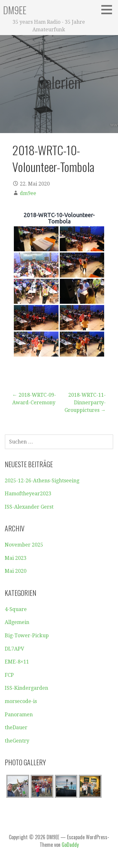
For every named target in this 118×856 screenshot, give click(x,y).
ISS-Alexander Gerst (29, 507)
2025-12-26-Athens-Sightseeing (42, 481)
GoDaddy (70, 844)
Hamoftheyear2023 (28, 494)
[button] (109, 9)
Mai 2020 (15, 571)
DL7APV (14, 649)
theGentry (17, 741)
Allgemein (17, 622)
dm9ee (28, 193)
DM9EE (14, 10)
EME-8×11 (17, 662)
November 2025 (24, 545)
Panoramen (19, 715)
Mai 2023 (15, 558)
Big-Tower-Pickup (27, 636)
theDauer (16, 728)
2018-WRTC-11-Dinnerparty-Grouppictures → (85, 402)
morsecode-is (21, 701)
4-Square (16, 609)
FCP (9, 675)
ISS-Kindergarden (26, 688)
